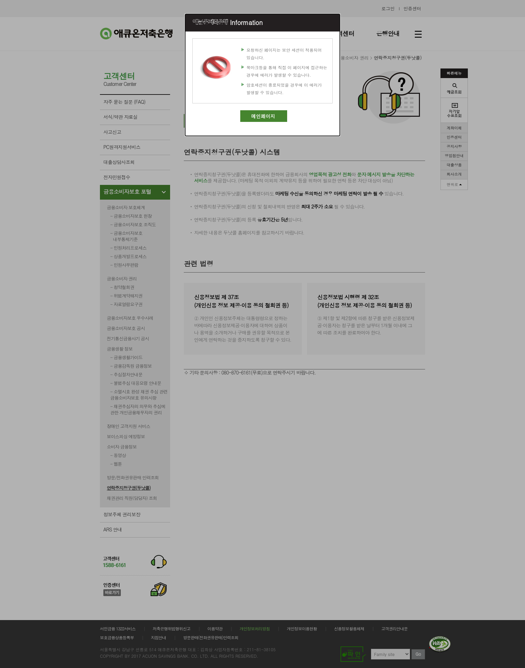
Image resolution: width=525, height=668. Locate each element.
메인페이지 (263, 116)
